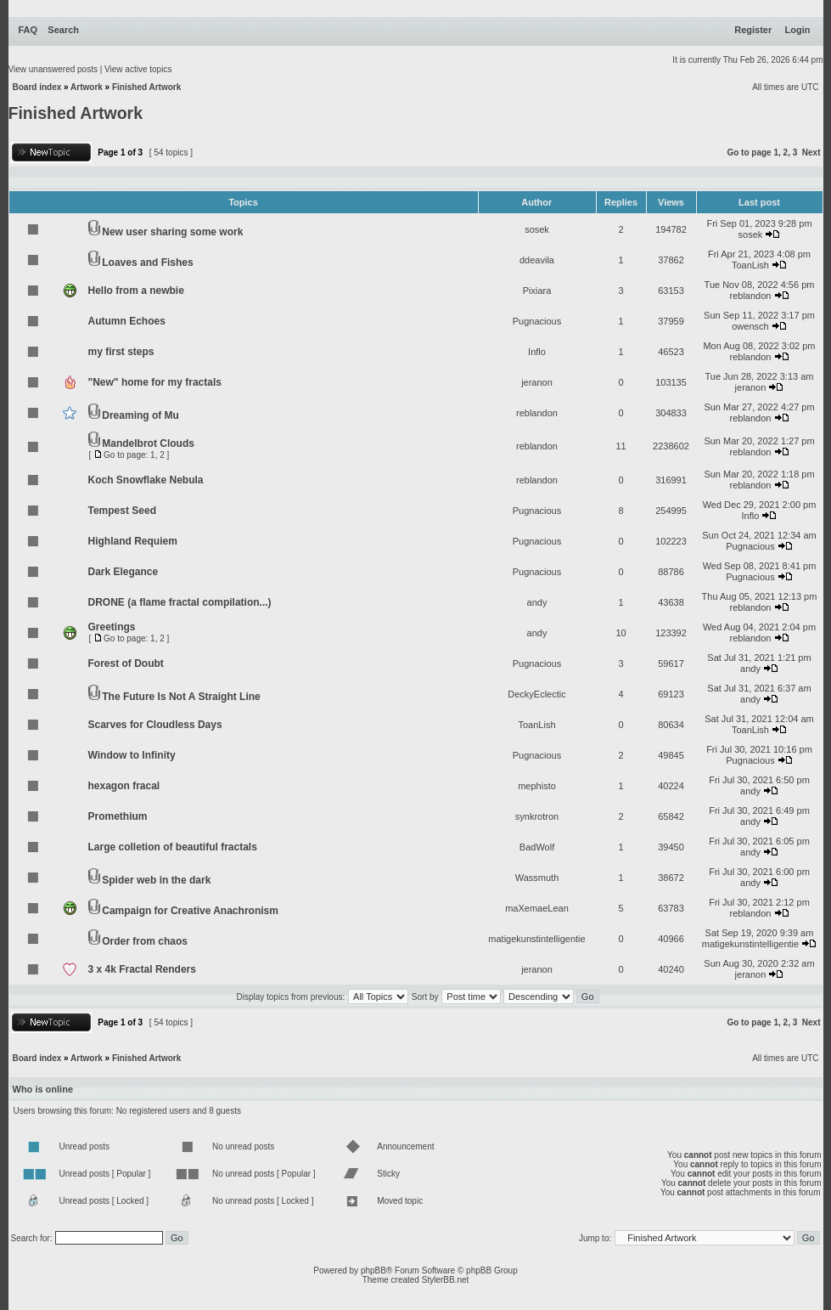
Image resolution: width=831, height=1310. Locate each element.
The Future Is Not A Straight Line (181, 697)
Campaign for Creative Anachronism (190, 911)
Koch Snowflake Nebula (146, 480)
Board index (37, 87)
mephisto (537, 786)
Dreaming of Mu (140, 415)
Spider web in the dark (156, 880)
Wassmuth (537, 877)
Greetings (112, 627)
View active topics (137, 69)
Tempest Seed (122, 511)
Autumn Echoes (127, 321)
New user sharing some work (172, 232)
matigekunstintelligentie (536, 939)
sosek (537, 229)
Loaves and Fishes (147, 262)
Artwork (86, 87)
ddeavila (536, 260)
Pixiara (537, 290)
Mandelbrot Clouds (148, 443)
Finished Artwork (146, 87)
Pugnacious (537, 321)
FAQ (28, 30)
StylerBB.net (445, 1280)
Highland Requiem (132, 541)
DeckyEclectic (536, 694)
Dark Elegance (123, 572)
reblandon (751, 296)
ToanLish (750, 265)
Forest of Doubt (126, 663)
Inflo (537, 352)
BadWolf (536, 847)
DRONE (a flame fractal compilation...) (180, 602)
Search (63, 30)
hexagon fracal (124, 786)
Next (811, 152)
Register (753, 30)
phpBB (373, 1270)
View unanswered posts (53, 69)
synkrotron (537, 816)
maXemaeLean (537, 908)
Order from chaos (145, 941)
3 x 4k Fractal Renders (142, 969)
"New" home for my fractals (155, 382)
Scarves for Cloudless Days (155, 725)
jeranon (537, 382)
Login (798, 30)
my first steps (121, 352)
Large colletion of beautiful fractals (172, 847)
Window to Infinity (132, 755)
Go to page (749, 152)
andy (537, 602)
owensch (750, 326)
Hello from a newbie (136, 290)
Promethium (118, 816)
